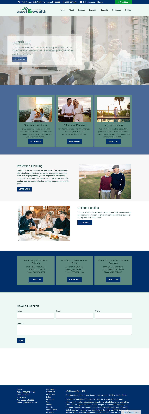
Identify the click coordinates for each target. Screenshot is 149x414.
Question (20, 323)
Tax (47, 402)
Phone (97, 311)
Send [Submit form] (21, 341)
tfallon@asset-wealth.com (91, 2)
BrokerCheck (121, 395)
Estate (48, 397)
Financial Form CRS (77, 391)
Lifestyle (49, 407)
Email (58, 311)
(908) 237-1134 (69, 2)
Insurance (50, 400)
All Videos (50, 412)
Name (19, 311)
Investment (50, 394)
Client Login (124, 2)
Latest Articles (51, 410)
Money (49, 405)
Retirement (50, 392)
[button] (62, 10)
